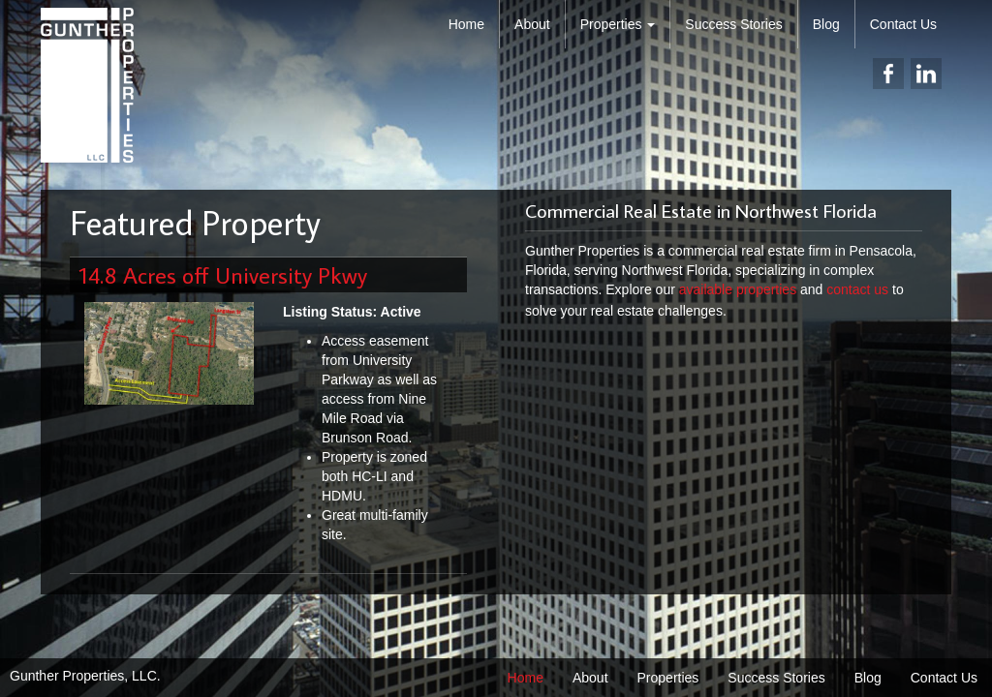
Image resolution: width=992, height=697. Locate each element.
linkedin (926, 73)
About (532, 24)
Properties (618, 24)
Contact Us (903, 24)
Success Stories (733, 24)
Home (466, 24)
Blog (826, 24)
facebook (888, 73)
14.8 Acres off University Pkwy (223, 274)
